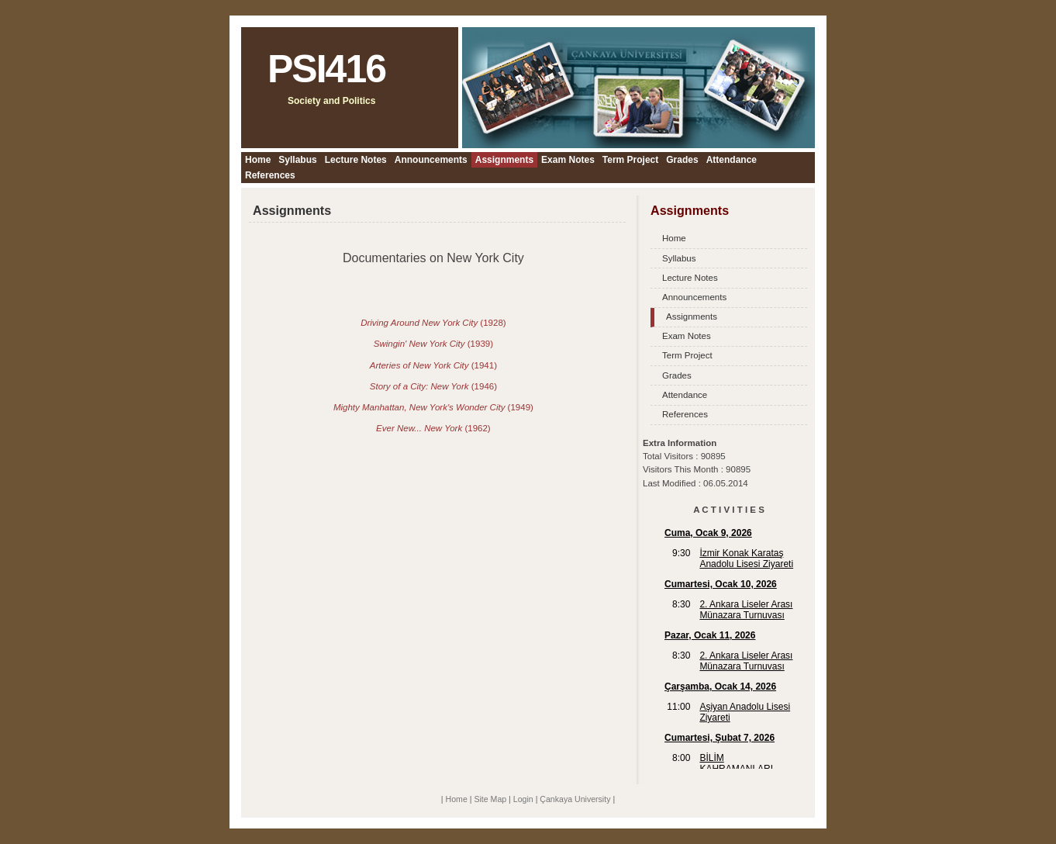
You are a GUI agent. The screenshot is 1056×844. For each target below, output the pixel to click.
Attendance (731, 159)
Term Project (630, 159)
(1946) (433, 386)
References (270, 175)
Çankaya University (575, 799)
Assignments (504, 159)
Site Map (490, 799)
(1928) (433, 322)
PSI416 (326, 69)
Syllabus (297, 159)
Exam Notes (568, 159)
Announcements (431, 159)
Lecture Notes (356, 159)
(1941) (433, 365)
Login (523, 799)
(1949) (433, 407)
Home (258, 159)
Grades (682, 159)
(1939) (433, 343)
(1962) (433, 428)
